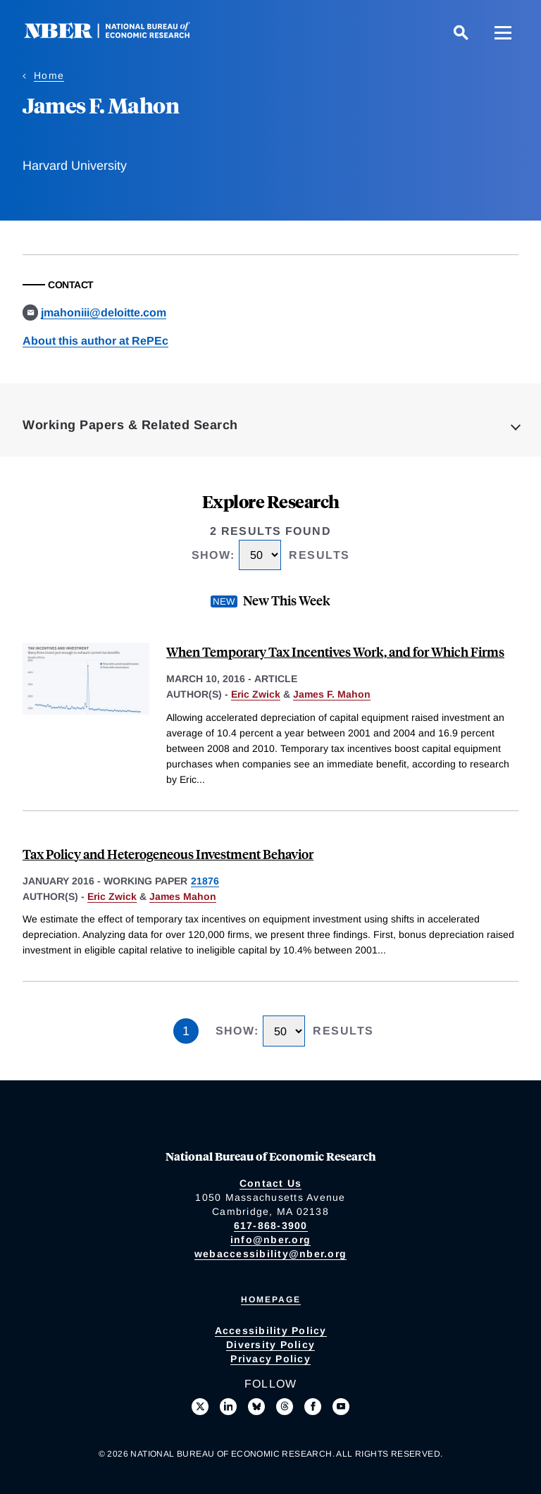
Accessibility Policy (271, 1330)
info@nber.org (270, 1239)
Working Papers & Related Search (130, 425)
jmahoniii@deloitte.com (103, 313)
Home (49, 75)
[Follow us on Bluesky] (256, 1406)
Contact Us (271, 1183)
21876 (205, 881)
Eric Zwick (255, 694)
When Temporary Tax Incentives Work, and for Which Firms (335, 651)
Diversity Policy (270, 1344)
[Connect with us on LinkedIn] (228, 1406)
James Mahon (182, 896)
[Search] (460, 32)
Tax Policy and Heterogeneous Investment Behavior (168, 854)
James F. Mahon (332, 694)
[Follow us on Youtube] (340, 1406)
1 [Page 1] (185, 1031)
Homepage (271, 1299)
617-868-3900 (271, 1225)
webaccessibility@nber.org (270, 1253)
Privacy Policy (270, 1358)
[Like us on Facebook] (312, 1406)
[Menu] (502, 32)
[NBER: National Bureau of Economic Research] (118, 35)
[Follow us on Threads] (284, 1406)
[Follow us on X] (200, 1406)
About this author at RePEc (95, 341)
